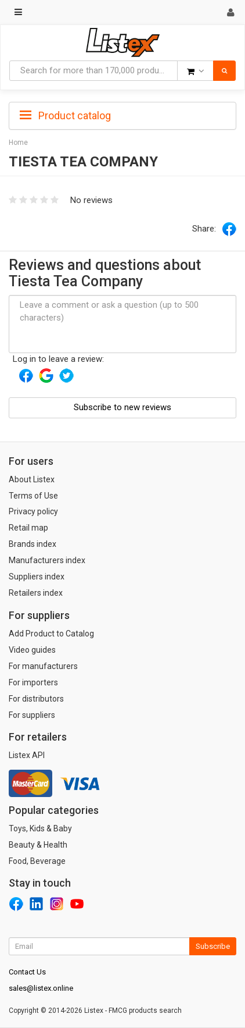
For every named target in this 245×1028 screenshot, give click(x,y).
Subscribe (213, 946)
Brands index (32, 544)
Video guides (32, 649)
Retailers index (36, 592)
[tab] (122, 114)
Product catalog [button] (65, 115)
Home (18, 142)
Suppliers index (36, 576)
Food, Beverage (37, 861)
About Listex (32, 479)
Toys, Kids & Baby (40, 828)
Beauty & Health (38, 844)
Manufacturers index (47, 560)
